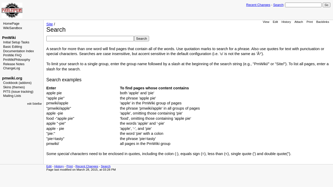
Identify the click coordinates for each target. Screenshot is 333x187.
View (266, 21)
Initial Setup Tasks (16, 42)
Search (278, 5)
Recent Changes (258, 5)
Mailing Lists (12, 96)
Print (309, 21)
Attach (298, 21)
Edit (275, 21)
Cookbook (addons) (17, 83)
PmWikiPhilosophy (16, 60)
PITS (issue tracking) (18, 92)
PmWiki (9, 38)
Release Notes (13, 64)
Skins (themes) (14, 87)
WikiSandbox (12, 28)
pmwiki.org (12, 78)
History (286, 21)
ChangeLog (11, 68)
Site (49, 24)
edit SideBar (34, 103)
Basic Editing (12, 47)
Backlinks (322, 21)
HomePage (11, 23)
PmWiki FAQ (12, 55)
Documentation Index (18, 51)
